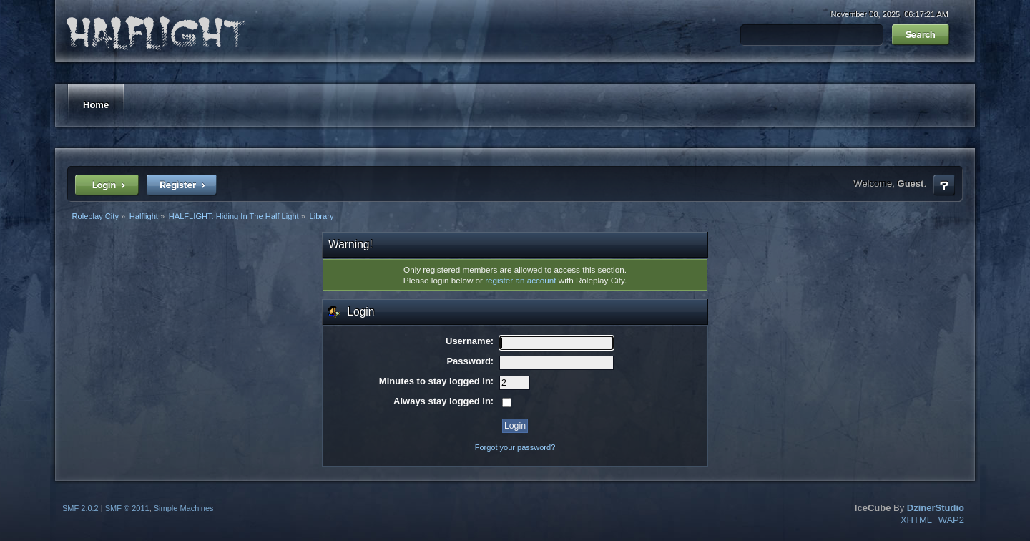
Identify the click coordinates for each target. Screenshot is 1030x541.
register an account (520, 280)
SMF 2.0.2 (80, 508)
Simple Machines (184, 508)
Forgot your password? (515, 447)
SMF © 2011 (127, 508)
